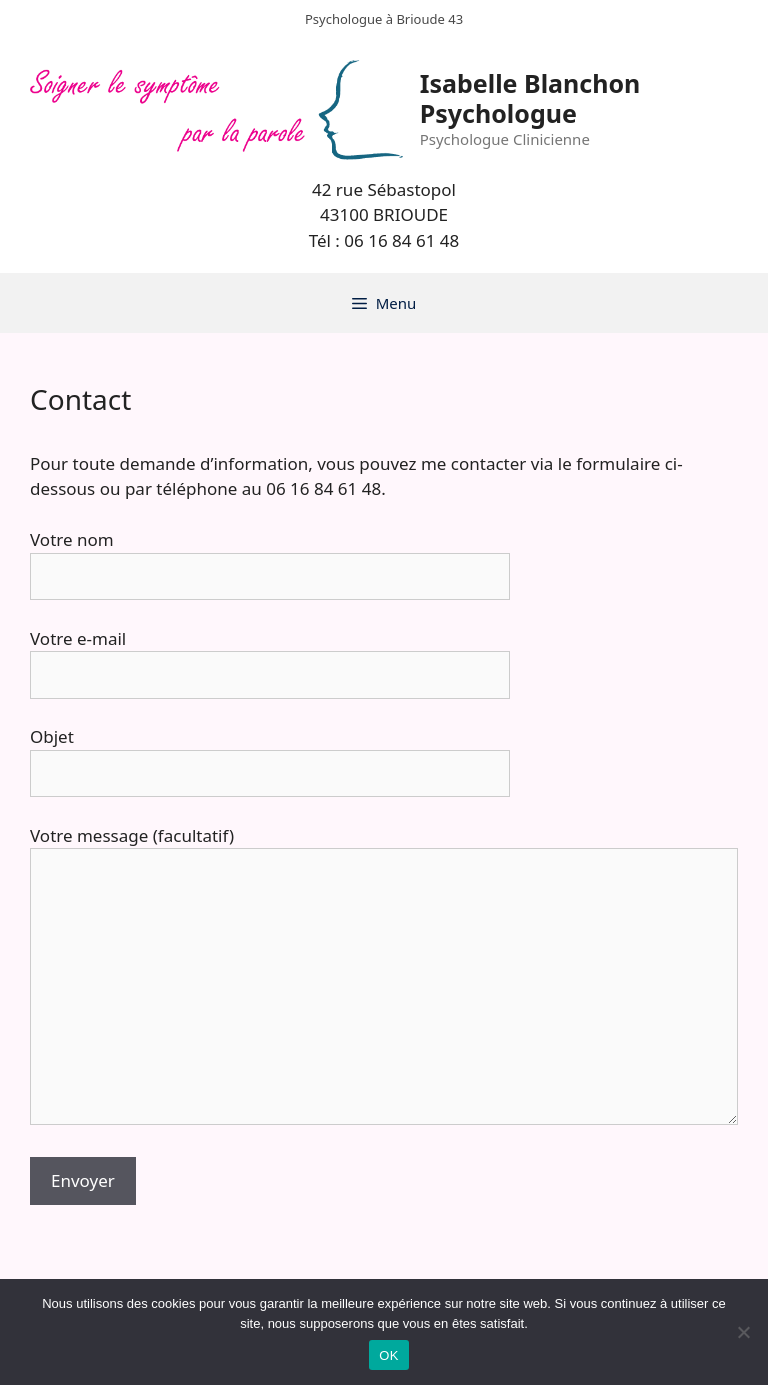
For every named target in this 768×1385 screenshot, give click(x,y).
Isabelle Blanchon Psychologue (530, 98)
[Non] (743, 1332)
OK (388, 1355)
